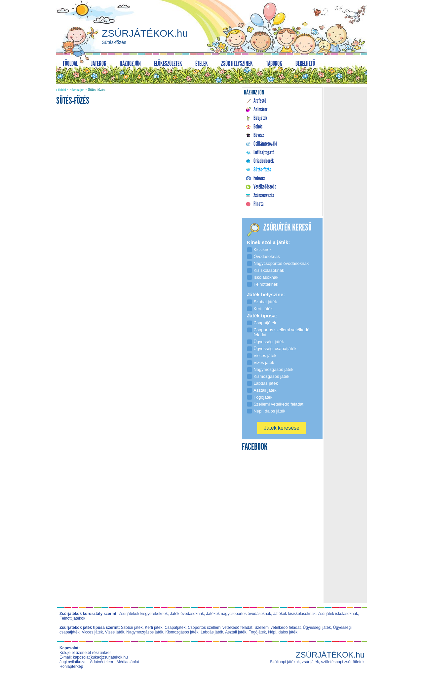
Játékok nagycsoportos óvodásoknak (238, 613)
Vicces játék (92, 632)
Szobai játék (131, 627)
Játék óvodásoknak (187, 613)
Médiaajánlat (128, 662)
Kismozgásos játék (181, 632)
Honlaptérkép (71, 666)
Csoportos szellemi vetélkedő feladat (220, 627)
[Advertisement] (146, 167)
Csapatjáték (175, 627)
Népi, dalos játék (282, 632)
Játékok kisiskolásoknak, (295, 613)
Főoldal (61, 89)
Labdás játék (212, 632)
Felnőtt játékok (72, 618)
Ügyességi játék (317, 627)
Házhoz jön (76, 89)
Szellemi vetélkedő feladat (277, 627)
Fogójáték (257, 632)
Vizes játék (114, 632)
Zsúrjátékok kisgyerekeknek (143, 613)
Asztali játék (235, 632)
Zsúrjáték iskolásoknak (338, 613)
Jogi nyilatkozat (73, 662)
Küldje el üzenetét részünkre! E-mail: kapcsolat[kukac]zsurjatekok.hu (93, 655)
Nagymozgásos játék (144, 632)
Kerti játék (153, 627)
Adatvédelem (101, 662)
